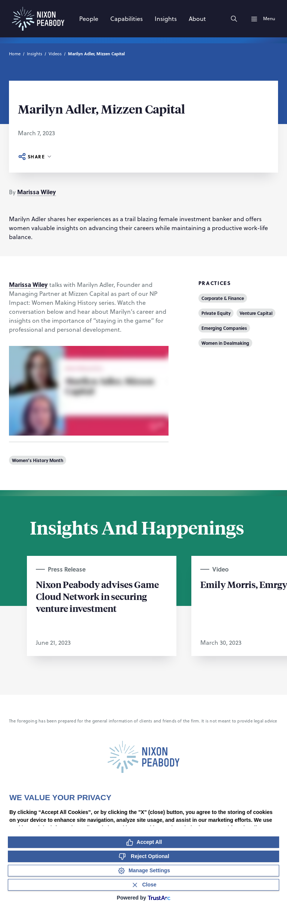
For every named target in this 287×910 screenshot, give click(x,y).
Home (15, 54)
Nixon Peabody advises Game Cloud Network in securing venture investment (97, 596)
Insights (34, 54)
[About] (197, 19)
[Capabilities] (126, 19)
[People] (88, 19)
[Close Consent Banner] (143, 885)
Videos (55, 54)
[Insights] (166, 19)
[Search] (234, 18)
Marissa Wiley (36, 192)
